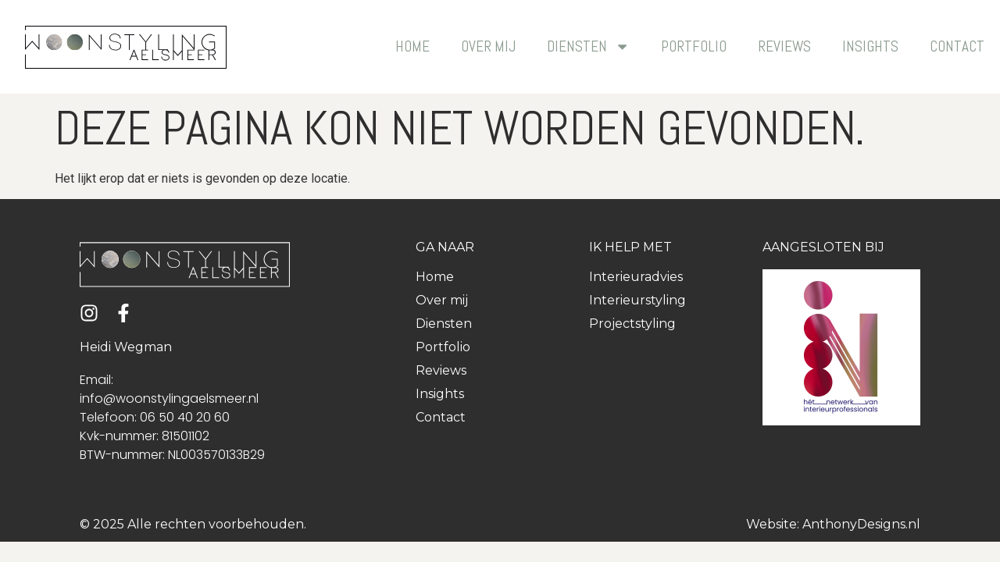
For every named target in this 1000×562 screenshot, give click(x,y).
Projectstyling (632, 323)
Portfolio (694, 46)
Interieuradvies (636, 276)
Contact (957, 46)
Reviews (784, 46)
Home (412, 46)
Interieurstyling (637, 300)
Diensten (588, 46)
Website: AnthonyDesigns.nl (833, 524)
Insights (870, 46)
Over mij (488, 46)
